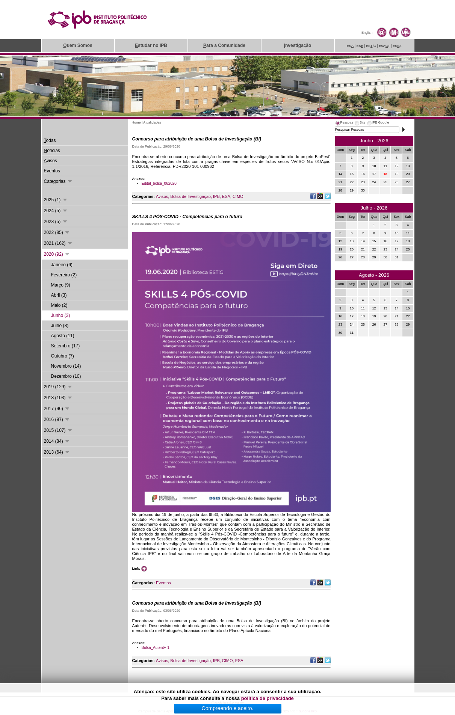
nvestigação (297, 45)
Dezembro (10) (66, 376)
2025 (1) (56, 200)
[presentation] (344, 123)
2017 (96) (57, 409)
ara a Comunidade (224, 45)
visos (50, 160)
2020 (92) (57, 254)
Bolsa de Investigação (190, 196)
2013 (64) (57, 452)
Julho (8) (60, 325)
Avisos (162, 196)
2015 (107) (58, 430)
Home (136, 122)
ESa (397, 46)
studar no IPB (151, 45)
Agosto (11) (62, 335)
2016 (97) (57, 419)
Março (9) (60, 285)
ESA (226, 196)
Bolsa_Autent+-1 (155, 648)
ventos (52, 170)
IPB (216, 196)
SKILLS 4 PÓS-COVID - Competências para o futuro (187, 216)
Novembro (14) (66, 366)
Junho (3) (60, 315)
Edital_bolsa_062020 (159, 183)
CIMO (238, 196)
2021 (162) (58, 243)
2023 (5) (56, 222)
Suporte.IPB (308, 711)
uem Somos (77, 45)
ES (350, 46)
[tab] (344, 123)
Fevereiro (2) (64, 275)
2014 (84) (57, 441)
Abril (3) (59, 295)
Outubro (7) (62, 356)
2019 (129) (58, 387)
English (367, 33)
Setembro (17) (65, 345)
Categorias (58, 181)
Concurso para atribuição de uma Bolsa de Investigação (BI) (196, 139)
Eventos (163, 583)
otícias (52, 150)
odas (50, 140)
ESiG (371, 46)
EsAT (384, 46)
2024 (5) (56, 211)
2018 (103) (58, 398)
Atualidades (152, 122)
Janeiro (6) (62, 264)
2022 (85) (57, 232)
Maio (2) (59, 305)
